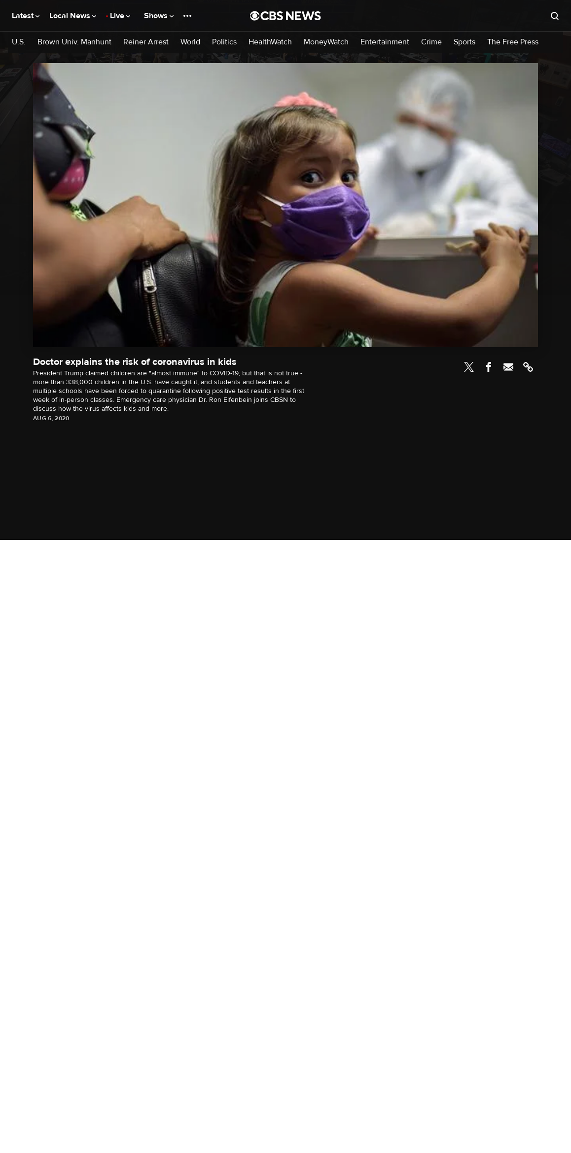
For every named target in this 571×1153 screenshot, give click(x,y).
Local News (72, 16)
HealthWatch (270, 42)
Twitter (469, 367)
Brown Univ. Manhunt (74, 42)
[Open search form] (554, 15)
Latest (25, 16)
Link (528, 367)
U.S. (19, 42)
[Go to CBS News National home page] (285, 16)
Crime (431, 42)
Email (508, 367)
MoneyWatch (326, 42)
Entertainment (384, 42)
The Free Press (512, 42)
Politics (224, 42)
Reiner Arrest (146, 42)
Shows (159, 16)
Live (120, 16)
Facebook (489, 367)
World (190, 42)
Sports (464, 42)
